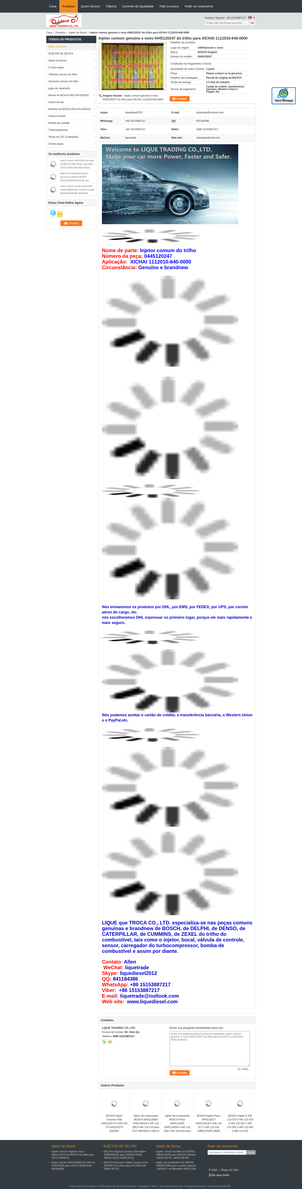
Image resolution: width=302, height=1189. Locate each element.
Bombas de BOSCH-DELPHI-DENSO (69, 109)
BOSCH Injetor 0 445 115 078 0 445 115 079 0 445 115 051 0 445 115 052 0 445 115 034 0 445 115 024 (240, 1123)
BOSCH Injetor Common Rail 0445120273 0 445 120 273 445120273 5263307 (114, 1123)
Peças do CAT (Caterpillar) (63, 136)
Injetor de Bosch (78, 32)
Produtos (68, 6)
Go (252, 22)
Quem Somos (90, 6)
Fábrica (111, 6)
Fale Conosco (169, 6)
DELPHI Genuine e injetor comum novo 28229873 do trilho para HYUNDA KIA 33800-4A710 (126, 1165)
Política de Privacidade (82, 1186)
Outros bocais (56, 102)
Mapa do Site (229, 1170)
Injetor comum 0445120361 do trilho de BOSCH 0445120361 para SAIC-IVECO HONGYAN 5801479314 (77, 164)
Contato (182, 98)
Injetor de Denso (57, 60)
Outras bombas (57, 116)
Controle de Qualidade (138, 6)
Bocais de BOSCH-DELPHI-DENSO (68, 95)
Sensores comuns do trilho (63, 81)
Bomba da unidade (59, 123)
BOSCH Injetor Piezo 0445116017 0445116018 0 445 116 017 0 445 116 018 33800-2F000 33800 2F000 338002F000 (208, 1125)
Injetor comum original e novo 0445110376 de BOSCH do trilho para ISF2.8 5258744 (72, 1154)
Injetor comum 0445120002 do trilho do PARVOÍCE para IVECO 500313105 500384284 (73, 1165)
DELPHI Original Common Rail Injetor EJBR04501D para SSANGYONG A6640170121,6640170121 (125, 1154)
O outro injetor (56, 67)
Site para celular (219, 1175)
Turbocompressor (58, 129)
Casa (52, 6)
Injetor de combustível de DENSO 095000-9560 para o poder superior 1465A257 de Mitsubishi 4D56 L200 (176, 1165)
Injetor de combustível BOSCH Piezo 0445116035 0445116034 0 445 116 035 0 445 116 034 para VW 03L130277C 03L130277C (177, 1127)
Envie (250, 1152)
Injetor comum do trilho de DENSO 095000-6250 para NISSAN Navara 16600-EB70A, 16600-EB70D (176, 1154)
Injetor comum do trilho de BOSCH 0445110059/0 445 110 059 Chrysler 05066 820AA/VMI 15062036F (77, 190)
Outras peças (55, 143)
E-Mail (213, 1170)
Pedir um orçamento (199, 6)
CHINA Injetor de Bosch (110, 1186)
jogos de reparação (59, 88)
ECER (227, 1186)
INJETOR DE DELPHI (60, 53)
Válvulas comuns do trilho (62, 74)
